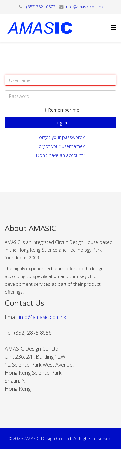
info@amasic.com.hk (84, 7)
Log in (60, 122)
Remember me (60, 110)
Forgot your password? (61, 137)
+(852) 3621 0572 (39, 7)
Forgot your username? (60, 146)
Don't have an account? (60, 155)
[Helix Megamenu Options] (113, 28)
